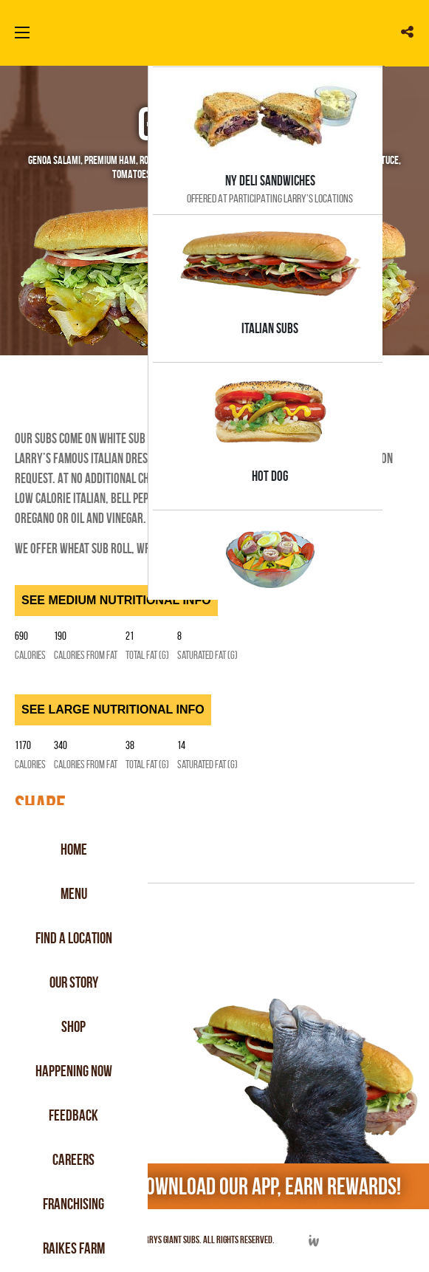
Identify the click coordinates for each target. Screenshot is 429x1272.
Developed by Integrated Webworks (313, 1240)
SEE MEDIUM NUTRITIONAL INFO (116, 600)
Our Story (73, 982)
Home (74, 849)
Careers (74, 1159)
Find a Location (73, 937)
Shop (74, 1026)
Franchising (74, 1203)
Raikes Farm (74, 1247)
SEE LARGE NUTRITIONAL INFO (113, 709)
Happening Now (73, 1070)
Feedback (74, 1115)
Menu (74, 893)
